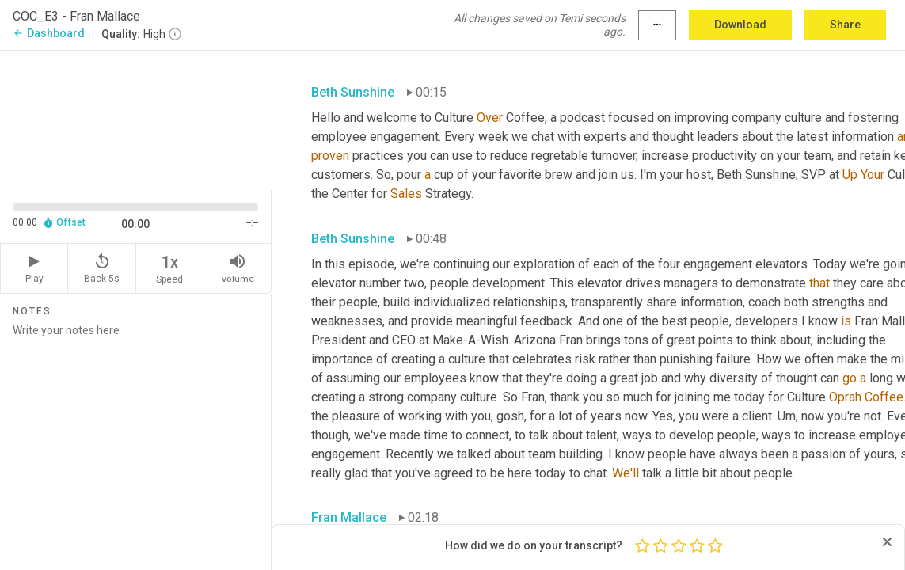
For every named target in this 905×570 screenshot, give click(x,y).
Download (740, 24)
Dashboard (49, 33)
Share (845, 24)
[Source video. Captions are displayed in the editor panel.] (136, 118)
